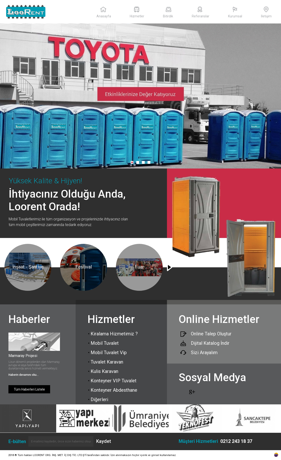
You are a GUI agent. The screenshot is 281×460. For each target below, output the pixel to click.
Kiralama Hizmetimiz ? (113, 334)
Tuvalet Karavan (105, 362)
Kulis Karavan (103, 371)
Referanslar (200, 12)
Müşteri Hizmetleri (215, 441)
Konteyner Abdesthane (112, 390)
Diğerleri (98, 399)
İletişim (266, 12)
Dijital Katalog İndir (210, 343)
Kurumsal (235, 12)
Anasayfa (103, 12)
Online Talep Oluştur (211, 334)
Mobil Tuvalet (103, 343)
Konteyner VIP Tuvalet (112, 380)
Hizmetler (137, 12)
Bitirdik (168, 12)
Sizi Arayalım (204, 352)
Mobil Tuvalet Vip (107, 352)
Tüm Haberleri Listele (29, 389)
